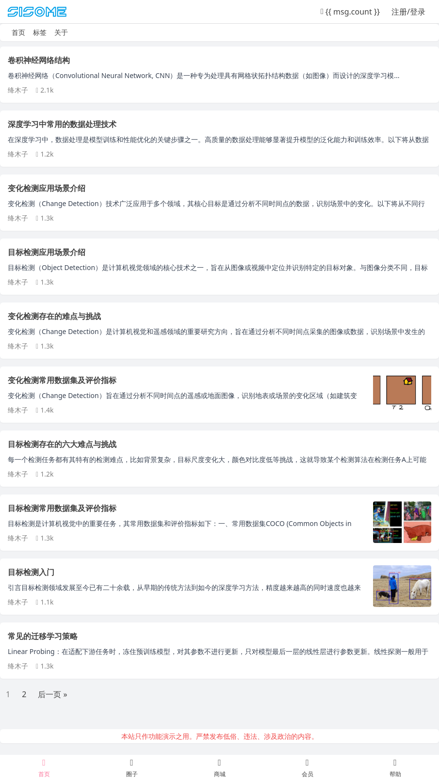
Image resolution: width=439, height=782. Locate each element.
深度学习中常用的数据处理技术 (62, 124)
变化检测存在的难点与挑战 (54, 316)
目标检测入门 (31, 572)
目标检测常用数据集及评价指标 (62, 508)
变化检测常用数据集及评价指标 (62, 380)
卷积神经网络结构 (39, 60)
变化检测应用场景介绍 (46, 188)
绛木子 (18, 90)
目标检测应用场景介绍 (46, 252)
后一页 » (52, 694)
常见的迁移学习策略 (43, 636)
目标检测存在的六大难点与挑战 (62, 444)
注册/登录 (408, 11)
